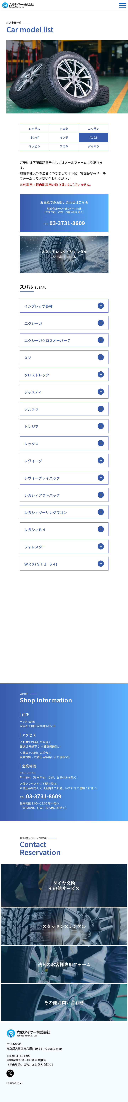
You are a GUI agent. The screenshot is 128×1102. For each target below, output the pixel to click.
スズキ (64, 146)
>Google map (52, 1048)
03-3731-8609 (67, 223)
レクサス (34, 128)
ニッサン (93, 128)
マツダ (64, 137)
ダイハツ (93, 146)
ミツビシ (34, 146)
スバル (93, 137)
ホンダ (34, 137)
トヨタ (64, 128)
